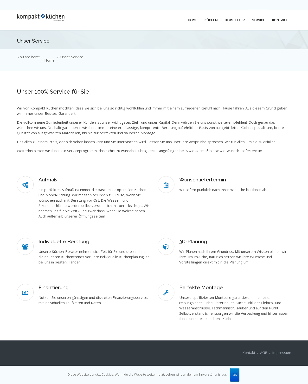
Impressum (281, 352)
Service (258, 20)
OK (235, 375)
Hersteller (235, 20)
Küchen (211, 20)
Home (192, 20)
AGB (263, 352)
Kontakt (280, 20)
